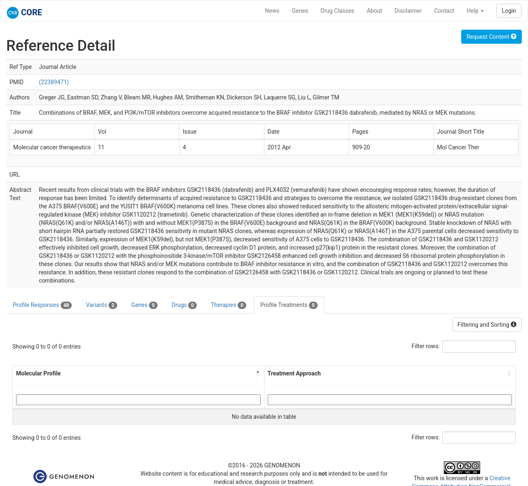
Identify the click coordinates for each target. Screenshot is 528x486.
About (374, 10)
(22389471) (54, 82)
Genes (300, 10)
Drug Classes (337, 10)
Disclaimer (408, 10)
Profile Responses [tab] (42, 305)
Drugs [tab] (184, 305)
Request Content (491, 36)
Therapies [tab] (228, 305)
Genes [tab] (144, 305)
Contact (444, 10)
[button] (258, 373)
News (272, 10)
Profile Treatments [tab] (289, 305)
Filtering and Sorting (486, 324)
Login (509, 10)
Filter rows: (426, 346)
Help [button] (475, 10)
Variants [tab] (101, 305)
